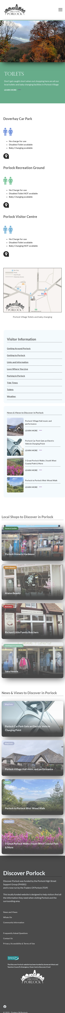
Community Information (13, 922)
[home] (28, 9)
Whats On (7, 917)
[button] (60, 9)
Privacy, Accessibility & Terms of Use (19, 943)
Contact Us (8, 938)
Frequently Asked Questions (15, 933)
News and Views (10, 912)
